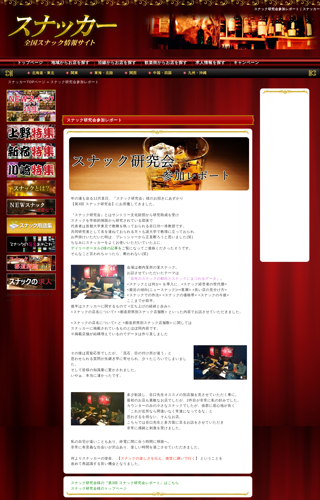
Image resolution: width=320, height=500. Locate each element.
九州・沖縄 (197, 73)
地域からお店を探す (70, 62)
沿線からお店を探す (117, 62)
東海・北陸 (103, 73)
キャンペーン (246, 62)
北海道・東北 (43, 73)
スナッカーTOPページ (27, 82)
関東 (74, 73)
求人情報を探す (210, 62)
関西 (133, 73)
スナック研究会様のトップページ (99, 488)
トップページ (30, 62)
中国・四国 (162, 73)
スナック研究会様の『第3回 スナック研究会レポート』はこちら (125, 483)
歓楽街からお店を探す (166, 62)
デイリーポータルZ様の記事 (94, 248)
